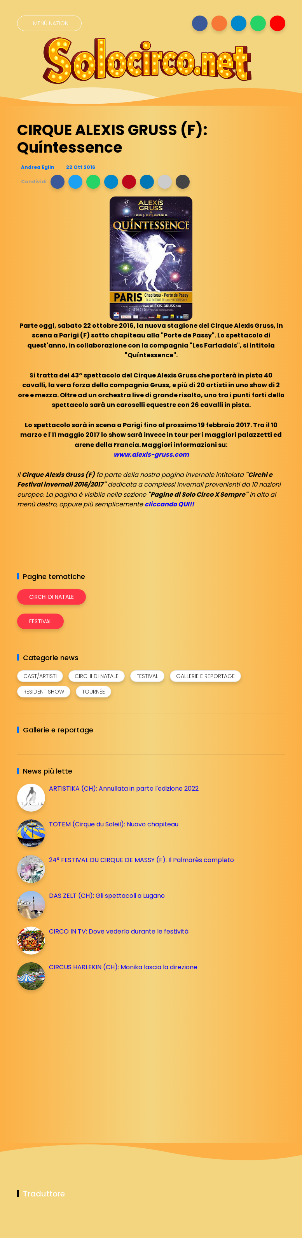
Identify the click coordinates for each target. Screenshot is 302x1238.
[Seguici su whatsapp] (258, 23)
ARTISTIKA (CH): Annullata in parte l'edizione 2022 (124, 788)
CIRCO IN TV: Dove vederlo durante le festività (119, 931)
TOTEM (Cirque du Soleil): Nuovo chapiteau (113, 824)
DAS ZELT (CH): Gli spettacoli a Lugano (107, 895)
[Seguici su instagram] (219, 23)
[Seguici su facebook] (200, 23)
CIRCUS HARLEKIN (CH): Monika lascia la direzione (123, 967)
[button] (58, 182)
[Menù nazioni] (49, 23)
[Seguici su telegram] (238, 23)
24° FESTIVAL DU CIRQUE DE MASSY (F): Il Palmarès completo (141, 859)
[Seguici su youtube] (277, 23)
